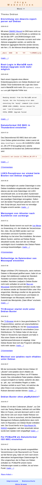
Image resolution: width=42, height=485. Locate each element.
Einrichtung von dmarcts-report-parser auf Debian (19, 20)
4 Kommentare (7, 250)
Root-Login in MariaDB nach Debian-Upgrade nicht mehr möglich (16, 67)
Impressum (12, 479)
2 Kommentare (7, 165)
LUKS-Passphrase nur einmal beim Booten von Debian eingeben (20, 172)
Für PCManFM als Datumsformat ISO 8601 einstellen (19, 436)
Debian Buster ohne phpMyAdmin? (20, 395)
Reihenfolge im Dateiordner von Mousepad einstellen (19, 257)
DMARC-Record (15, 31)
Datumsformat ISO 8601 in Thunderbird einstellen (15, 124)
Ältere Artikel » (6, 473)
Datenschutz (28, 479)
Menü (21, 9)
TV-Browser (9, 320)
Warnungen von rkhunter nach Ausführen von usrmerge (18, 212)
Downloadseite (33, 325)
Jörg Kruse (21, 482)
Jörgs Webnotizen (21, 3)
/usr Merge (36, 224)
